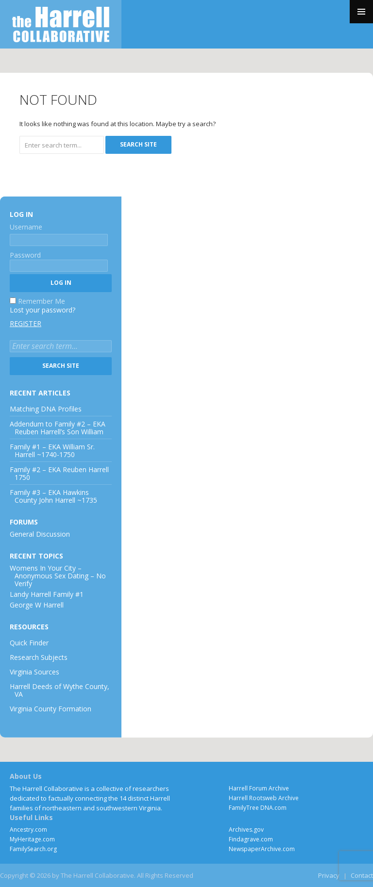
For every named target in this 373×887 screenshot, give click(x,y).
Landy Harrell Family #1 (47, 594)
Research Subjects (39, 657)
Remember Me (41, 301)
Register (25, 323)
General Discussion (40, 534)
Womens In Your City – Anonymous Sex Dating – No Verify (58, 575)
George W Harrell (37, 604)
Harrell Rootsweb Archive (264, 798)
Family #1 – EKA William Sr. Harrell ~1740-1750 (52, 450)
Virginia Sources (34, 671)
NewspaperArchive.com (262, 849)
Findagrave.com (251, 839)
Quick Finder (29, 642)
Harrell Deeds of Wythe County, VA (59, 690)
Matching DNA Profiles (46, 408)
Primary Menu (361, 11)
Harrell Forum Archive (259, 788)
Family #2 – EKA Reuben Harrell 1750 (59, 473)
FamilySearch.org (33, 849)
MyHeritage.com (32, 839)
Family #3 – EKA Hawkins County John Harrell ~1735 (53, 496)
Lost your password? (42, 309)
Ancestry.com (28, 829)
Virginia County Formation (50, 708)
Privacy (328, 875)
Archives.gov (246, 829)
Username (26, 226)
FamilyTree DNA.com (258, 808)
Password (25, 255)
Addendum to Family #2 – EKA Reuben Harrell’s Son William (57, 427)
